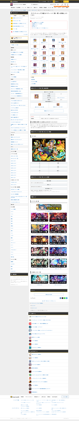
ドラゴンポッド (13, 249)
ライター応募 (65, 396)
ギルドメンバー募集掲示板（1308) (17, 88)
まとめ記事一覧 (13, 81)
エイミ (53, 41)
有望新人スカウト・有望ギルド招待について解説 (19, 125)
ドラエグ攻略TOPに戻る (49, 208)
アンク (12, 228)
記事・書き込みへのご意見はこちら (49, 300)
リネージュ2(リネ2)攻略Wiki (56, 410)
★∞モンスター (13, 160)
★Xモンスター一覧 (39, 218)
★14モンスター (13, 165)
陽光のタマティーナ (53, 59)
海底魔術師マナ (62, 66)
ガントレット (13, 242)
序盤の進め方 (13, 7)
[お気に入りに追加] (53, 4)
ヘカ (11, 233)
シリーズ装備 (13, 209)
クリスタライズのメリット (15, 202)
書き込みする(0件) (49, 294)
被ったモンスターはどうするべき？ (17, 119)
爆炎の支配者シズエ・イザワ (53, 47)
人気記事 (14, 15)
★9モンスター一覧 (58, 264)
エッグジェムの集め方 (14, 107)
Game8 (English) (54, 396)
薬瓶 (11, 237)
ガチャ (55, 7)
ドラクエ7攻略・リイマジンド (25, 402)
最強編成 (45, 7)
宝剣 (11, 223)
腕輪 (11, 218)
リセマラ (59, 7)
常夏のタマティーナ (44, 41)
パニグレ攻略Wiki (23, 414)
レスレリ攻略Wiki (39, 408)
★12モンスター (13, 170)
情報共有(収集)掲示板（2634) (16, 91)
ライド (12, 254)
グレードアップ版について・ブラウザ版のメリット (19, 67)
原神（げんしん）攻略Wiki (25, 408)
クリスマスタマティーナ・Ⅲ (62, 48)
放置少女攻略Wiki (39, 410)
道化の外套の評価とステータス (18, 26)
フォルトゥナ (13, 271)
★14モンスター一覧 (39, 241)
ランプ (12, 240)
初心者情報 (18, 7)
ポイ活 (49, 1)
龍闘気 (12, 261)
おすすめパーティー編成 (15, 189)
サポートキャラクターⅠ (61, 97)
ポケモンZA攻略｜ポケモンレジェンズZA (27, 400)
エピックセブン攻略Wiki (24, 410)
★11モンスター (13, 172)
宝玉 (11, 216)
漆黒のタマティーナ (63, 59)
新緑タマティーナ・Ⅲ (62, 53)
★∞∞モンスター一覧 (58, 218)
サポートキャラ (13, 184)
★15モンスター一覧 (58, 229)
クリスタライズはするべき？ (16, 122)
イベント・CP (23, 7)
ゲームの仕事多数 (42, 1)
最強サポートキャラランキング (16, 139)
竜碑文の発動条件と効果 (15, 199)
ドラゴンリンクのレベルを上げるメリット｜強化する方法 (19, 197)
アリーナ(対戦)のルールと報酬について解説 (18, 130)
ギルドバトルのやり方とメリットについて (18, 127)
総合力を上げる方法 (14, 110)
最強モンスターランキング (15, 137)
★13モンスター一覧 (58, 241)
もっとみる (25, 34)
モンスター (33, 305)
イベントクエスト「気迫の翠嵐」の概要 (18, 69)
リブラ (12, 235)
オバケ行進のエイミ (53, 66)
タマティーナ (35, 41)
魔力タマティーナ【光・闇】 (63, 41)
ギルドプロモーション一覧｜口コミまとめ (18, 105)
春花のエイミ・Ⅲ (35, 53)
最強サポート (36, 7)
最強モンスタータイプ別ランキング (17, 144)
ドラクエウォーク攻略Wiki (25, 406)
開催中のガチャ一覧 (14, 149)
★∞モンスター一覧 (39, 229)
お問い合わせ (44, 396)
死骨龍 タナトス (34, 25)
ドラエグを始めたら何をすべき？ (16, 100)
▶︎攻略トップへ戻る (14, 44)
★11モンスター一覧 (58, 252)
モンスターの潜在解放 (14, 194)
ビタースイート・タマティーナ (44, 59)
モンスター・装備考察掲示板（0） (17, 93)
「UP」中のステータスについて (16, 191)
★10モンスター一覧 (39, 264)
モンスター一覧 (50, 7)
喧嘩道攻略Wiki (54, 414)
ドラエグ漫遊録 (13, 76)
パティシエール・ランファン (35, 66)
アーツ (12, 252)
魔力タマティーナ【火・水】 (35, 47)
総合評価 (33, 79)
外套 (11, 221)
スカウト (63, 7)
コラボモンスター (39, 280)
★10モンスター (13, 175)
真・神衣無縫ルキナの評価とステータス (20, 31)
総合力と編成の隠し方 (14, 117)
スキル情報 (33, 83)
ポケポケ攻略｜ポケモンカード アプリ (58, 402)
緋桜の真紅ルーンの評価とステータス (19, 23)
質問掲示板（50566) (14, 86)
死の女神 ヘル (34, 26)
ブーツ (12, 247)
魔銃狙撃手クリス (44, 72)
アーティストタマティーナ (35, 59)
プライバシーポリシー (28, 396)
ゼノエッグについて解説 (15, 72)
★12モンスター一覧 (39, 252)
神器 (11, 230)
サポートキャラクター (58, 280)
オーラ (12, 211)
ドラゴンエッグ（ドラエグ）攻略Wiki (37, 303)
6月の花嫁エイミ (44, 66)
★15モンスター (13, 163)
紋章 (11, 268)
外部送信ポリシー (37, 396)
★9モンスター (13, 177)
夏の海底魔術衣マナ (35, 72)
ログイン (66, 1)
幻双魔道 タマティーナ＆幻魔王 (37, 23)
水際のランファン (44, 47)
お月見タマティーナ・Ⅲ (44, 53)
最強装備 (40, 7)
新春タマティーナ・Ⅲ (53, 53)
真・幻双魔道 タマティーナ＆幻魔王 (38, 22)
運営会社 (48, 396)
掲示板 (67, 7)
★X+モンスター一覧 (16, 20)
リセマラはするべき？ (14, 112)
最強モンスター (30, 7)
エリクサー (13, 264)
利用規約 (22, 396)
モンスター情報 (34, 81)
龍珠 (11, 266)
